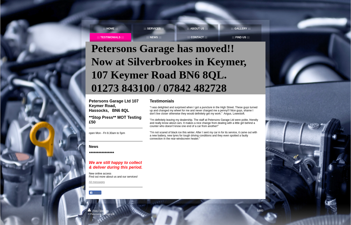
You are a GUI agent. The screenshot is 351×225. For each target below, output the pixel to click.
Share (95, 192)
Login (260, 210)
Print (93, 210)
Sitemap (104, 210)
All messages (97, 182)
